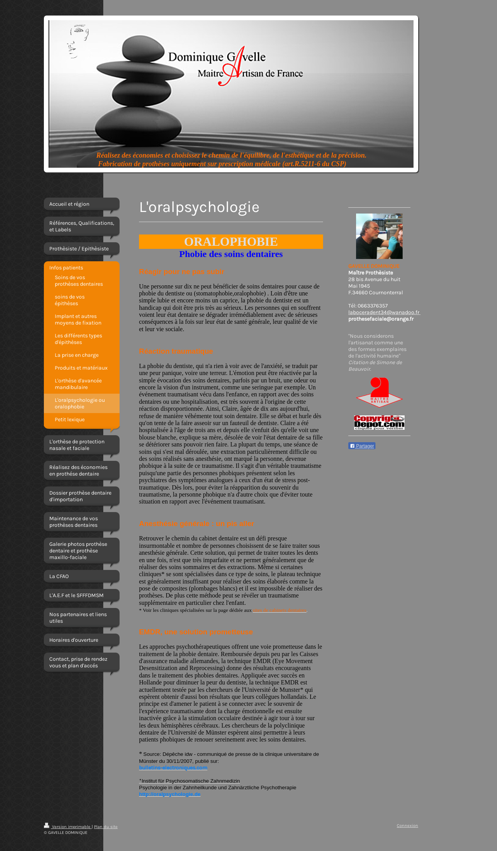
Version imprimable (68, 826)
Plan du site (106, 826)
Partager (362, 446)
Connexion (407, 825)
